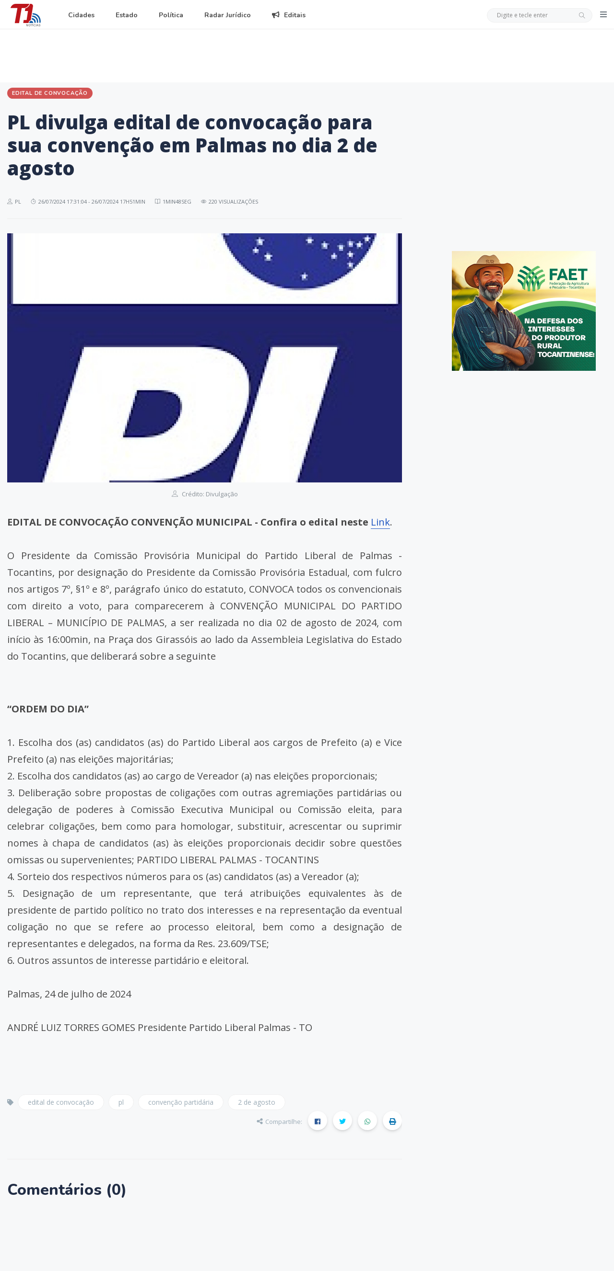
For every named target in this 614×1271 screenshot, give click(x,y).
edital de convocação (61, 1102)
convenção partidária (180, 1102)
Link (380, 521)
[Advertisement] (307, 54)
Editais (289, 15)
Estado (127, 15)
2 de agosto (256, 1102)
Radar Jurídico (227, 15)
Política (171, 15)
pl (121, 1102)
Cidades (81, 15)
